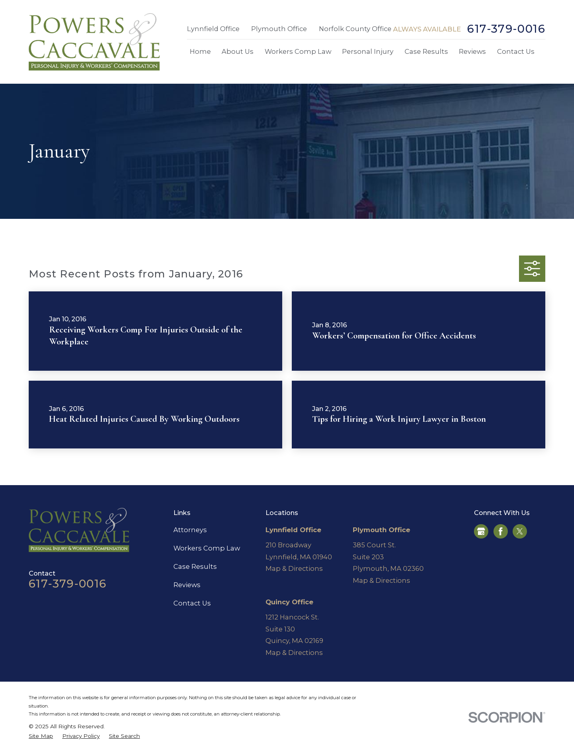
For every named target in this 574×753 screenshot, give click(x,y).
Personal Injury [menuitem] (367, 51)
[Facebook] (501, 531)
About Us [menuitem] (238, 51)
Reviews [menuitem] (472, 51)
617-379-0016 (506, 29)
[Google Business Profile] (481, 531)
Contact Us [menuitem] (516, 51)
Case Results (195, 566)
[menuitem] (41, 736)
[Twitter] (520, 531)
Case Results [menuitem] (426, 51)
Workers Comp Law (206, 548)
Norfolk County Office (355, 29)
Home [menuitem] (200, 51)
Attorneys (190, 530)
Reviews (187, 585)
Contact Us (192, 603)
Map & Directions (294, 568)
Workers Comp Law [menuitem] (298, 51)
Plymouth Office (279, 29)
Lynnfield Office (213, 29)
